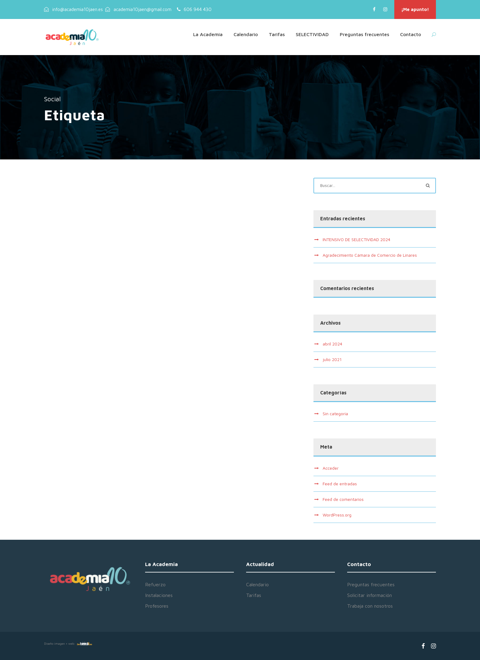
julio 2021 (332, 359)
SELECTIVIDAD (312, 34)
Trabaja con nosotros (370, 606)
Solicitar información (369, 595)
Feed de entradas (340, 483)
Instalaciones (159, 595)
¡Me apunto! (415, 9)
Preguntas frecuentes (364, 34)
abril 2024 (332, 343)
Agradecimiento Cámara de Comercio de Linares (370, 255)
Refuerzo (155, 584)
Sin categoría (335, 413)
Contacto (410, 34)
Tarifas (277, 34)
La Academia (208, 34)
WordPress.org (337, 514)
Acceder (331, 468)
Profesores (156, 606)
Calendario (246, 34)
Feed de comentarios (343, 499)
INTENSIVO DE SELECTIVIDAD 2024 (356, 239)
